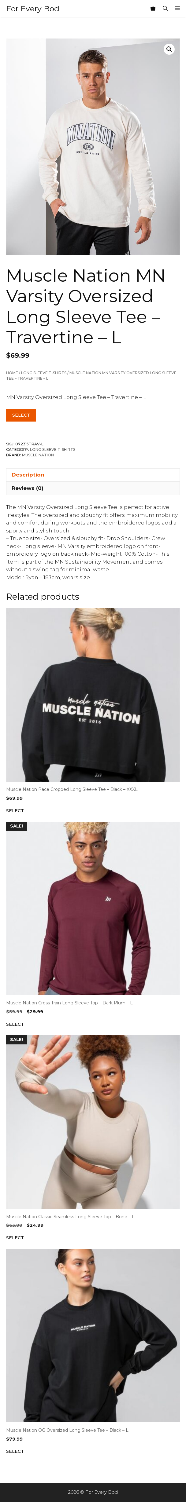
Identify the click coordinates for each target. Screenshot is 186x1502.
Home (12, 373)
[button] (169, 49)
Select (21, 415)
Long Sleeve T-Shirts (43, 373)
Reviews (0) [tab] (27, 488)
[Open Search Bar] (165, 8)
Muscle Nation (38, 455)
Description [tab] (28, 475)
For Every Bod (32, 8)
